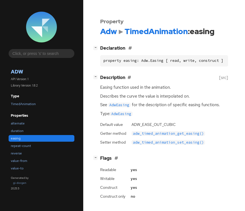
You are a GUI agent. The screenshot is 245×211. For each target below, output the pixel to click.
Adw (17, 71)
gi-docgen (19, 183)
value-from (19, 161)
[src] (223, 77)
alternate (18, 123)
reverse (16, 153)
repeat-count (21, 146)
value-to (17, 168)
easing (16, 138)
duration (17, 131)
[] (96, 47)
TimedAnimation (23, 104)
